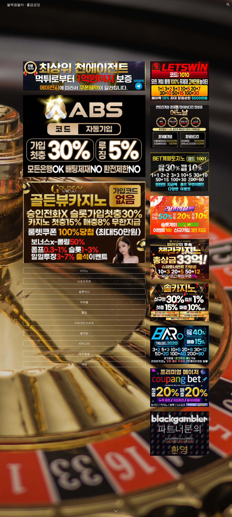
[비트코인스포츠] (84, 322)
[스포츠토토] (84, 281)
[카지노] (84, 270)
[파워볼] (84, 301)
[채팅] (84, 364)
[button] (228, 4)
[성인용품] (84, 354)
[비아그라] (84, 343)
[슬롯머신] (84, 291)
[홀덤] (84, 312)
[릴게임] (84, 333)
